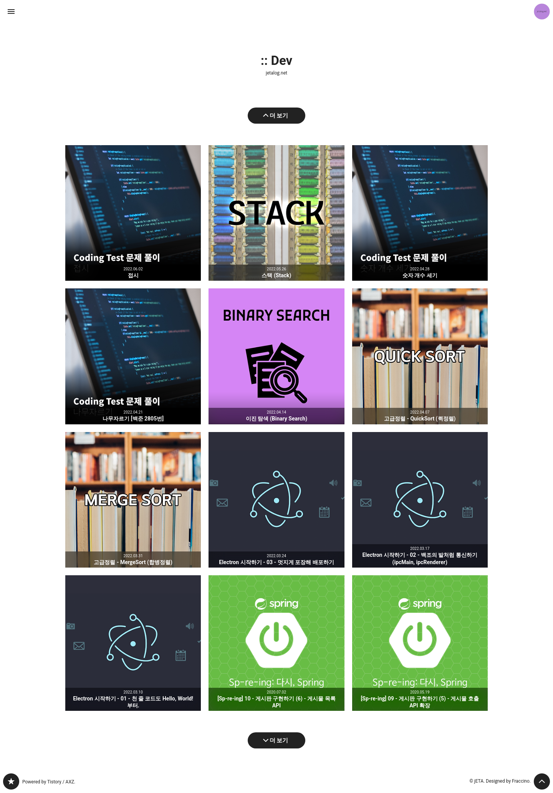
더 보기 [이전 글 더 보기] (279, 115)
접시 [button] (133, 213)
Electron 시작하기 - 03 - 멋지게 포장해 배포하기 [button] (276, 500)
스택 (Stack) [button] (276, 213)
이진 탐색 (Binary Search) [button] (276, 356)
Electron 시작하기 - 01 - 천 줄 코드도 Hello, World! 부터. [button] (133, 643)
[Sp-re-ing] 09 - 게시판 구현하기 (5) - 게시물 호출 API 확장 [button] (420, 643)
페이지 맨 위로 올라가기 (542, 781)
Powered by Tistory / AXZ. (48, 782)
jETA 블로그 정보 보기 (542, 11)
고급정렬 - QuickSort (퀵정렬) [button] (420, 356)
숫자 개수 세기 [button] (420, 213)
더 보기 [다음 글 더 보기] (279, 740)
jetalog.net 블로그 (11, 781)
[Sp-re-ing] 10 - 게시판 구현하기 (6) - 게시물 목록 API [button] (276, 643)
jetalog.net (276, 73)
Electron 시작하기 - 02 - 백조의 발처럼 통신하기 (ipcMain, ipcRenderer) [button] (420, 500)
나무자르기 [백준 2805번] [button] (133, 356)
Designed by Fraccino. (508, 781)
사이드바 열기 (11, 11)
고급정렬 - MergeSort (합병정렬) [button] (133, 500)
